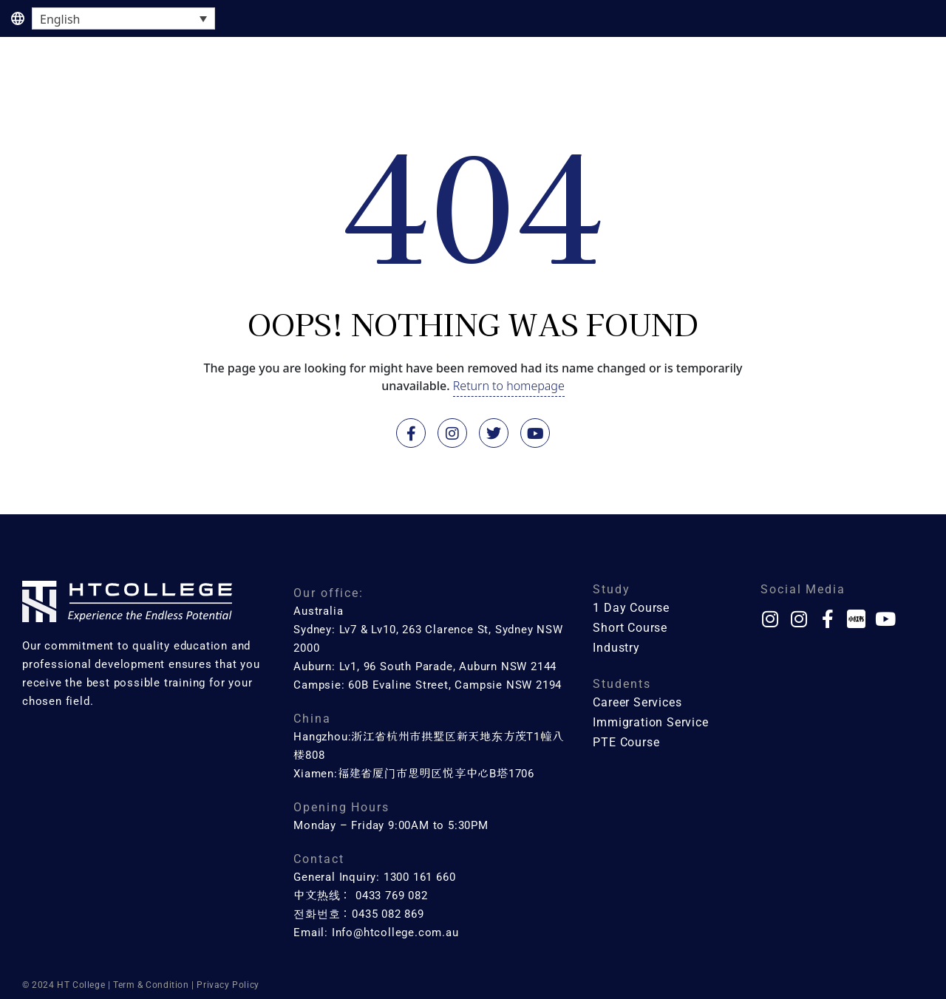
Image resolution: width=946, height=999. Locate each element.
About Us (806, 79)
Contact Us (893, 79)
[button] (116, 80)
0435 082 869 (388, 914)
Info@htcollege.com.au (395, 932)
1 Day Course (116, 79)
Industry (653, 79)
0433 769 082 (391, 895)
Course (206, 79)
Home (29, 79)
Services (728, 79)
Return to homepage (509, 386)
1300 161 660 (420, 877)
